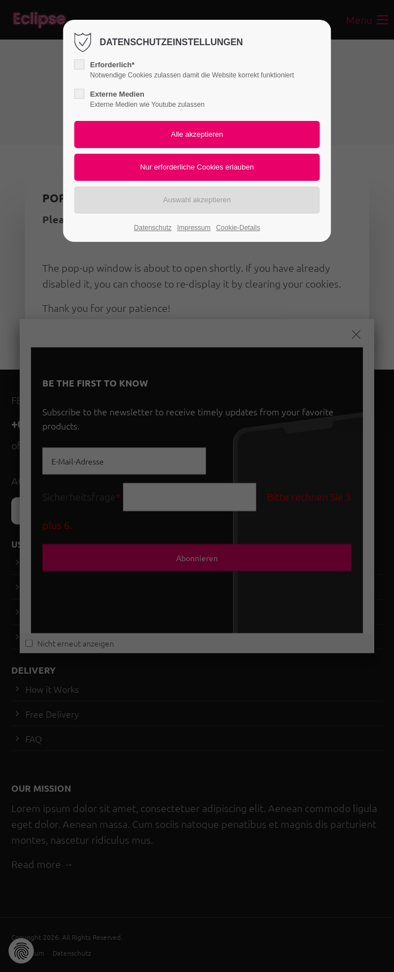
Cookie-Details (238, 228)
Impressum (194, 228)
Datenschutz (153, 228)
